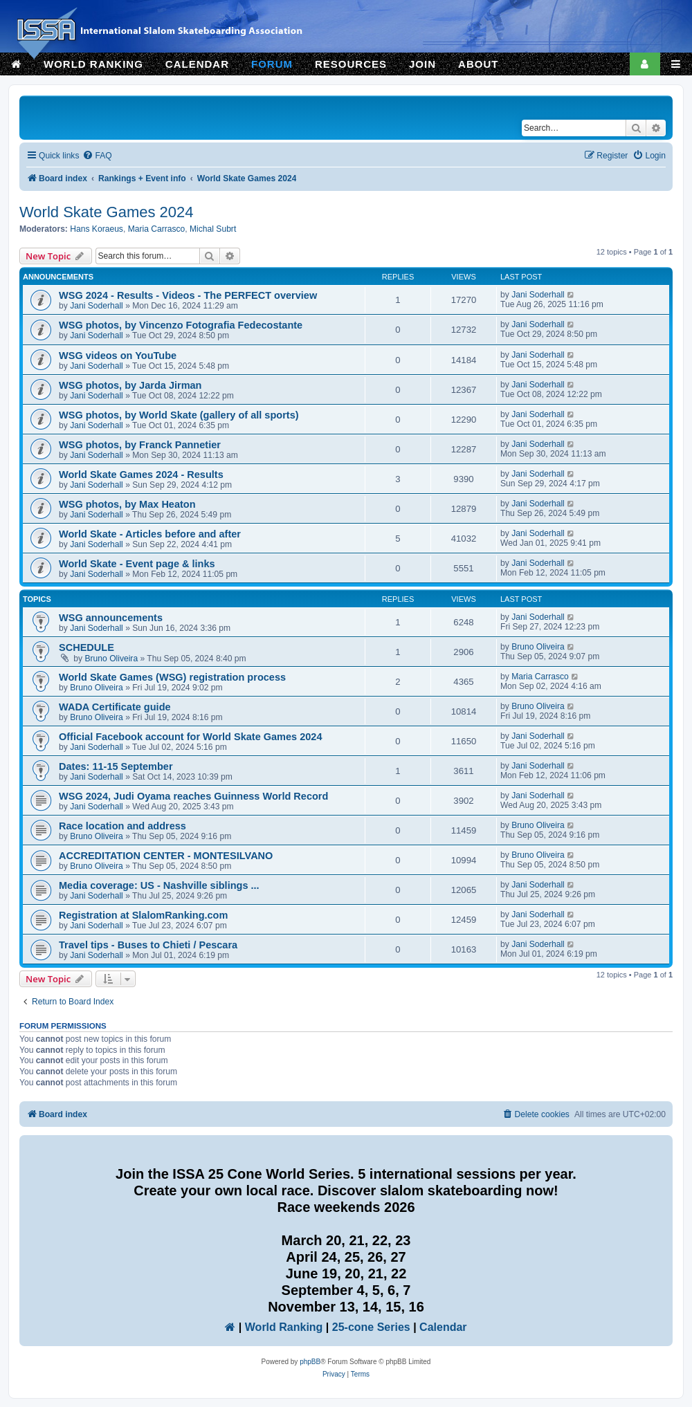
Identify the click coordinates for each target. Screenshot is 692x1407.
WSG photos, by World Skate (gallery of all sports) (179, 415)
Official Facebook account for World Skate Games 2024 (190, 736)
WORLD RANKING (93, 64)
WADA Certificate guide (115, 706)
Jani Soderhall (96, 306)
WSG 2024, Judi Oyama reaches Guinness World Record (193, 796)
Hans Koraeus (96, 229)
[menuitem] (96, 156)
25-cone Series (371, 1327)
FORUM (272, 64)
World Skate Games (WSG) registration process (172, 677)
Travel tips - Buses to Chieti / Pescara (148, 944)
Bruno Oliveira (111, 658)
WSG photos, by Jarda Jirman (130, 385)
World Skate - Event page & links (137, 563)
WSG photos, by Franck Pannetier (140, 444)
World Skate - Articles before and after (150, 534)
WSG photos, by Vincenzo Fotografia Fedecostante (180, 325)
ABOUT (478, 64)
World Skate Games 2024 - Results (141, 474)
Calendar (442, 1327)
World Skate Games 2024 (106, 212)
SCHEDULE (86, 647)
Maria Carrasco (156, 229)
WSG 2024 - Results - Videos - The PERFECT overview (188, 295)
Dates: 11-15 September (116, 766)
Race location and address (122, 825)
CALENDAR (197, 64)
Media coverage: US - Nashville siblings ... (159, 885)
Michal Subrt (213, 229)
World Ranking (284, 1327)
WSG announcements (111, 617)
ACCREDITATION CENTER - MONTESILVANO (166, 855)
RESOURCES (351, 64)
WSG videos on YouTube (117, 355)
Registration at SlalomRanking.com (143, 915)
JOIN (422, 64)
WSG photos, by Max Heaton (127, 504)
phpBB (310, 1361)
